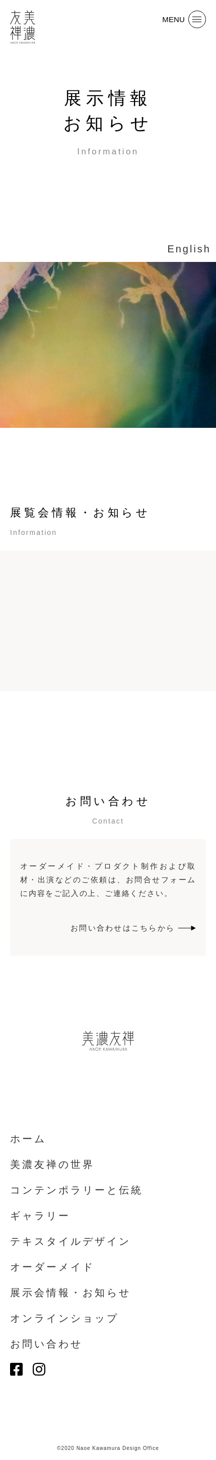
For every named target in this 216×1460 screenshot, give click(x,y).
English (189, 248)
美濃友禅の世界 (52, 1164)
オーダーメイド (52, 1266)
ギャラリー (40, 1215)
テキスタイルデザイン (70, 1241)
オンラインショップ (64, 1318)
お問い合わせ (46, 1343)
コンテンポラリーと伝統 (76, 1190)
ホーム (28, 1138)
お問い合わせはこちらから (133, 928)
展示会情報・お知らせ (70, 1292)
